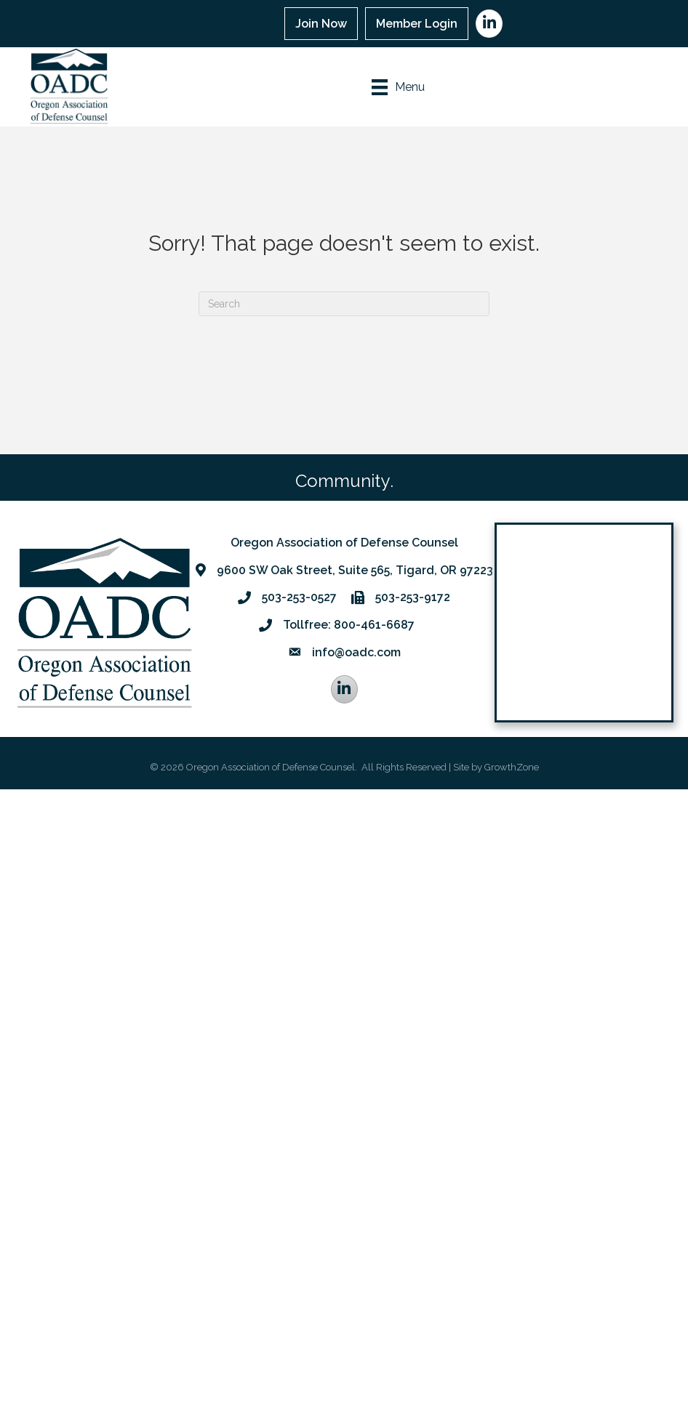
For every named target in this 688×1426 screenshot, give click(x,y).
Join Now (321, 24)
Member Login (416, 24)
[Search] (344, 303)
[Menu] (398, 87)
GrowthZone (511, 767)
